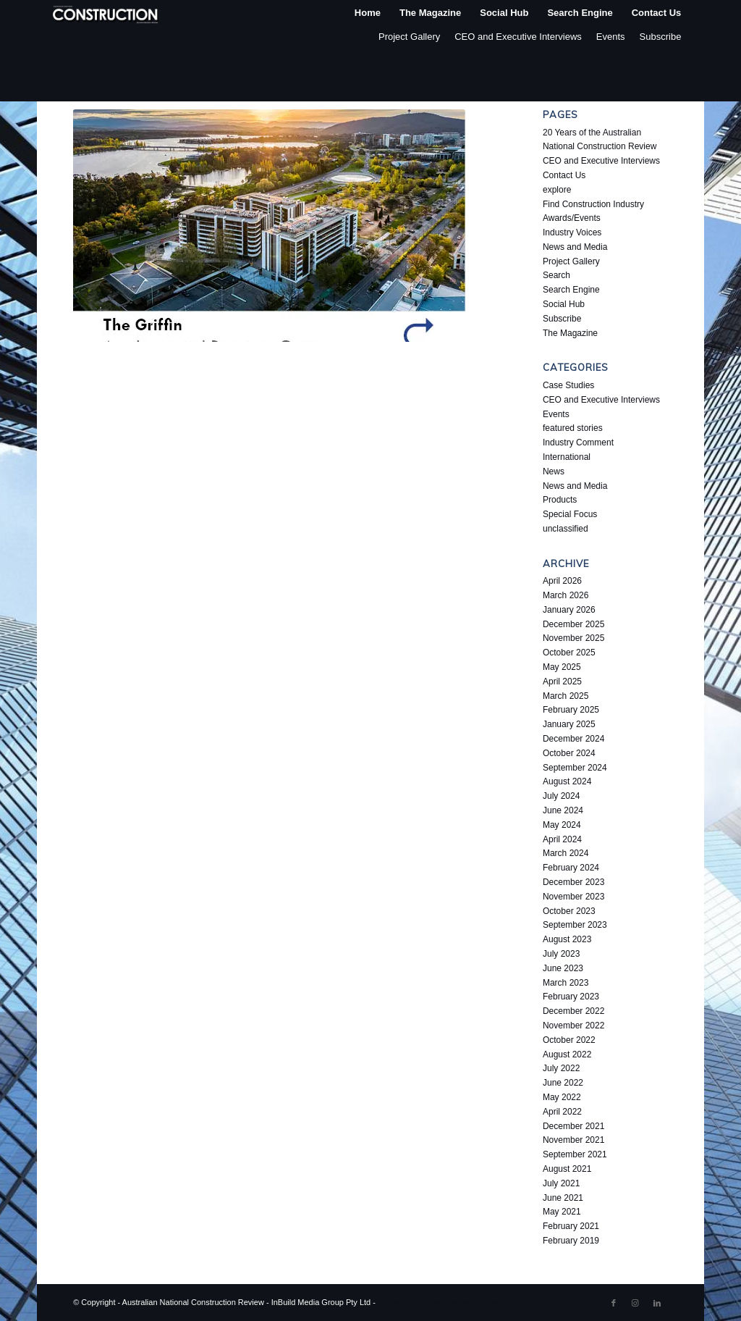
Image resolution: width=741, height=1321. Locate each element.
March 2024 (565, 853)
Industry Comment (578, 442)
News (553, 471)
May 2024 (562, 825)
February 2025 (571, 710)
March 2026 (565, 595)
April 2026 (562, 581)
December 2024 (573, 739)
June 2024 (563, 810)
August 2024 (567, 781)
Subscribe (661, 36)
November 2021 (573, 1140)
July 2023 (561, 954)
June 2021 (563, 1198)
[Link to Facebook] (613, 1303)
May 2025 (562, 667)
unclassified (565, 529)
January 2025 (569, 724)
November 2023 (573, 897)
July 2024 (561, 796)
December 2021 (573, 1126)
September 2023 (575, 925)
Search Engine (571, 290)
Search (556, 275)
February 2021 (571, 1226)
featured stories (573, 428)
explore (557, 190)
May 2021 (562, 1212)
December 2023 (573, 882)
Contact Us (564, 175)
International (566, 457)
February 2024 (571, 868)
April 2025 (562, 681)
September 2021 (575, 1154)
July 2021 (561, 1183)
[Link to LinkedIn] (657, 1303)
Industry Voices (572, 232)
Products (560, 500)
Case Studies (568, 385)
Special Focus (570, 514)
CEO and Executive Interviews (518, 36)
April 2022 (562, 1112)
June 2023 (563, 968)
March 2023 (565, 983)
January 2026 (569, 610)
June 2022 (563, 1083)
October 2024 (569, 753)
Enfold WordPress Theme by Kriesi (439, 1302)
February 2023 (571, 996)
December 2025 (573, 624)
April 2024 (562, 839)
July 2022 (561, 1068)
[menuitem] (367, 12)
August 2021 (567, 1169)
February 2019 (571, 1241)
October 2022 (569, 1040)
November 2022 (573, 1025)
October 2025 (569, 652)
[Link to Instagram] (635, 1303)
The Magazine (570, 333)
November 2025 (573, 638)
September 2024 (575, 768)
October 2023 (569, 911)
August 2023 (567, 939)
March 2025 (565, 696)
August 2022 (567, 1054)
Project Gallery (409, 36)
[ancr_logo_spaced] (106, 12)
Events (610, 36)
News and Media (575, 247)
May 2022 (562, 1097)
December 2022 (573, 1011)
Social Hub (564, 304)
